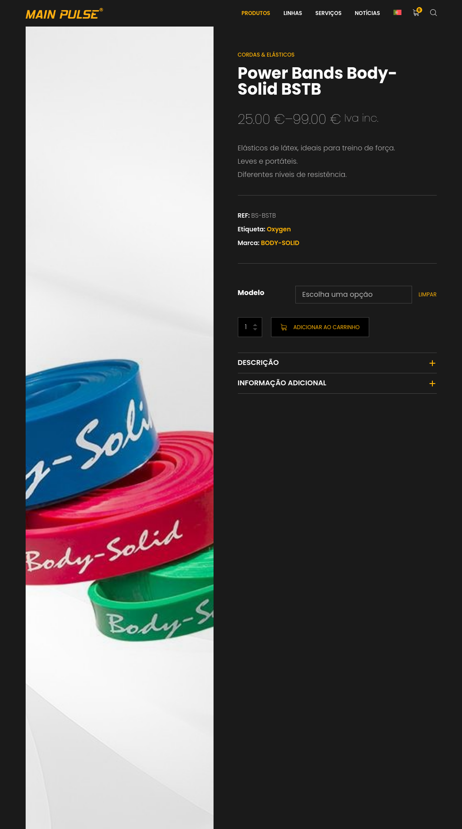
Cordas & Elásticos (266, 54)
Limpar (428, 294)
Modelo (251, 293)
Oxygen (279, 229)
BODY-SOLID (280, 242)
